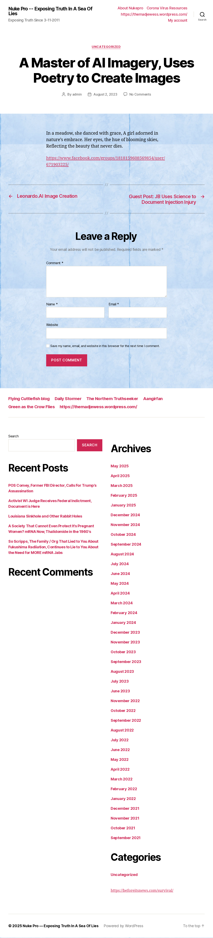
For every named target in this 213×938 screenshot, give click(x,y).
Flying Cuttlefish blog (30, 399)
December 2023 (125, 633)
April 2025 (120, 476)
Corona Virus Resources (167, 8)
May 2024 (120, 584)
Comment (54, 264)
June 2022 (120, 750)
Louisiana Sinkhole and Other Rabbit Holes (45, 517)
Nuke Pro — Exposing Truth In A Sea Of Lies (61, 926)
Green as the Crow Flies (32, 407)
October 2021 (123, 828)
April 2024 (120, 593)
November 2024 (125, 525)
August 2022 (122, 730)
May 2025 (120, 466)
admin (77, 94)
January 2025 (123, 505)
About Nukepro (130, 8)
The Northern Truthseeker (116, 399)
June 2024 (120, 574)
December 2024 (125, 515)
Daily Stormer (70, 399)
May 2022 (120, 760)
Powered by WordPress (124, 926)
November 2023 (125, 642)
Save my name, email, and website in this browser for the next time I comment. (105, 346)
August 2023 (122, 672)
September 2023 (126, 662)
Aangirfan (158, 399)
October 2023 (123, 652)
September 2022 (126, 721)
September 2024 (126, 544)
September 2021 (126, 838)
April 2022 (120, 770)
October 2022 (123, 711)
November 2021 (125, 818)
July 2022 (120, 740)
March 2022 (121, 779)
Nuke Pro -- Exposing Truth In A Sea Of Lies (51, 11)
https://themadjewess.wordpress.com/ (154, 14)
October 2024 (123, 535)
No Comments (140, 94)
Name (52, 305)
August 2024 (122, 554)
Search (13, 436)
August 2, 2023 (105, 94)
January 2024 (123, 623)
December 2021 (125, 809)
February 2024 (124, 613)
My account (177, 20)
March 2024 (122, 603)
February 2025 (124, 496)
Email (114, 305)
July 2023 (120, 681)
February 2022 (124, 789)
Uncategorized (106, 47)
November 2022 (125, 701)
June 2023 (120, 691)
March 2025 (122, 486)
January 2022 (123, 799)
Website (52, 325)
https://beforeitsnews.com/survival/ (142, 891)
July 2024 (120, 564)
